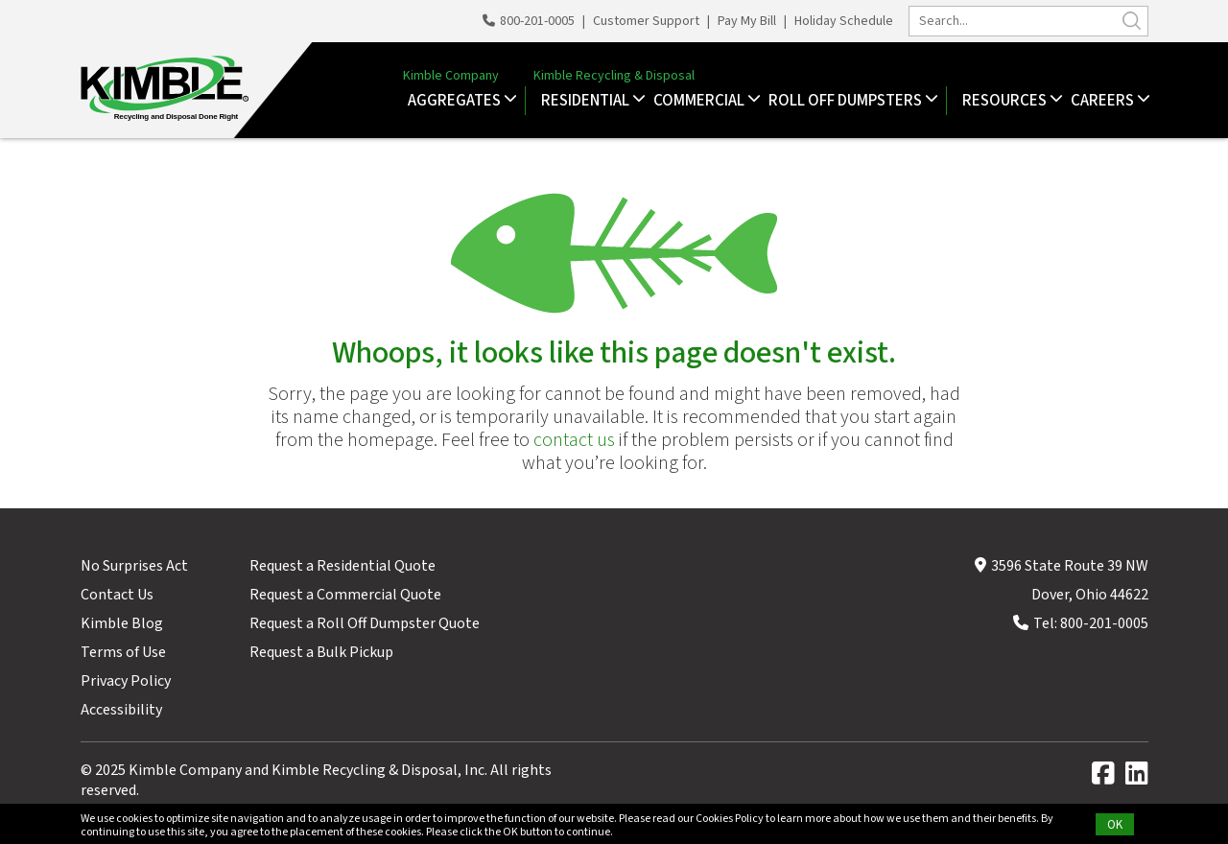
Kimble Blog (122, 623)
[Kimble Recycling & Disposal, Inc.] (161, 90)
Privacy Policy (126, 681)
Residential (587, 100)
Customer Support (646, 21)
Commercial (701, 100)
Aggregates (457, 100)
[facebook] (1107, 777)
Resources (1006, 100)
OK (1114, 824)
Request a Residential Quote (342, 565)
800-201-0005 (530, 21)
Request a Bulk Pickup (321, 652)
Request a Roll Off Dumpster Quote (364, 623)
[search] (1028, 21)
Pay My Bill (747, 21)
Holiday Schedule (843, 21)
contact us (574, 440)
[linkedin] (1136, 777)
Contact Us (117, 594)
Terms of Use (123, 652)
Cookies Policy (730, 818)
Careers (1105, 100)
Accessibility (121, 709)
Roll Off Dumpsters (847, 100)
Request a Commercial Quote (345, 594)
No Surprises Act (134, 565)
